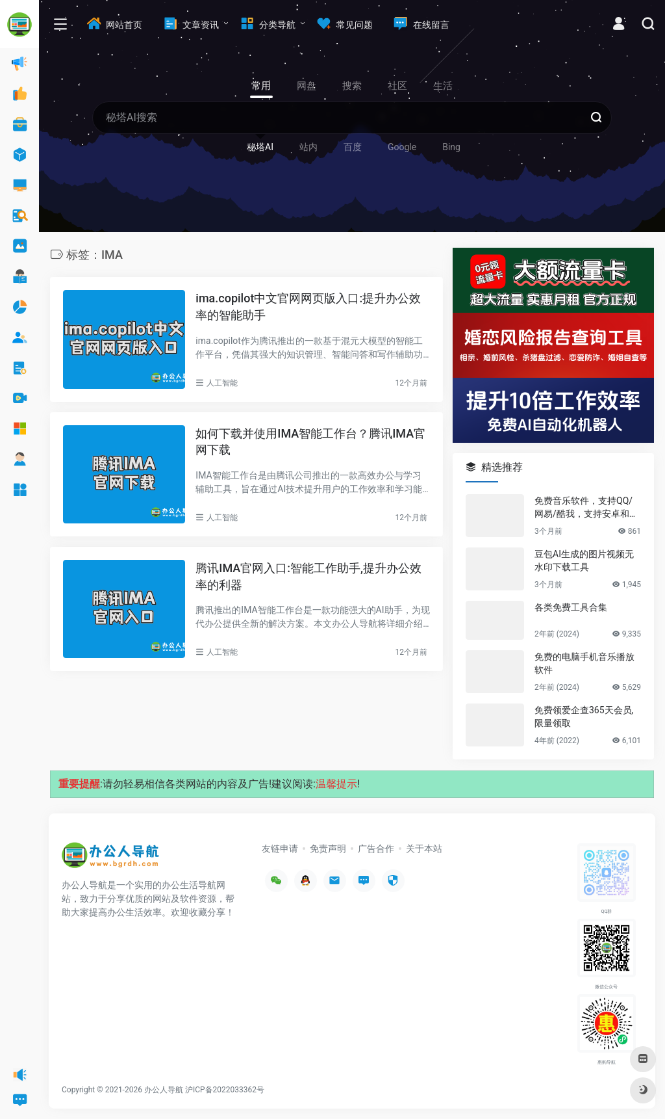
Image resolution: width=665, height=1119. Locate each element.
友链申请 (280, 848)
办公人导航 (163, 1089)
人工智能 (222, 383)
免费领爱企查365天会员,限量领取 (583, 716)
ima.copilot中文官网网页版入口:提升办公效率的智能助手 (308, 306)
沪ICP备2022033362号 (224, 1089)
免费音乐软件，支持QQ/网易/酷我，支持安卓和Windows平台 (587, 507)
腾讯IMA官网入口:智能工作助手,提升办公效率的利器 (308, 576)
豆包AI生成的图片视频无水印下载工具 (584, 560)
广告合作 (376, 848)
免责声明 (328, 848)
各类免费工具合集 (570, 607)
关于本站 (424, 848)
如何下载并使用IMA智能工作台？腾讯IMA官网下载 (310, 442)
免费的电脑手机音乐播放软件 (584, 663)
